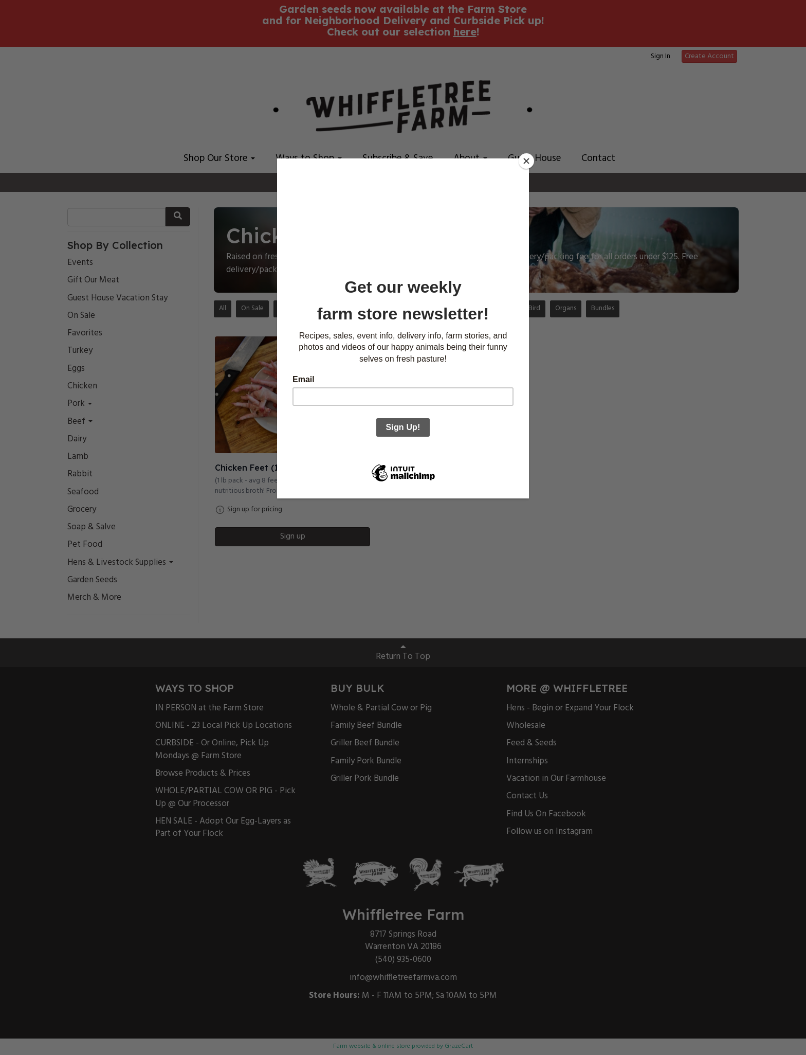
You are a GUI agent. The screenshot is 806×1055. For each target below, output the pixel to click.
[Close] (526, 161)
